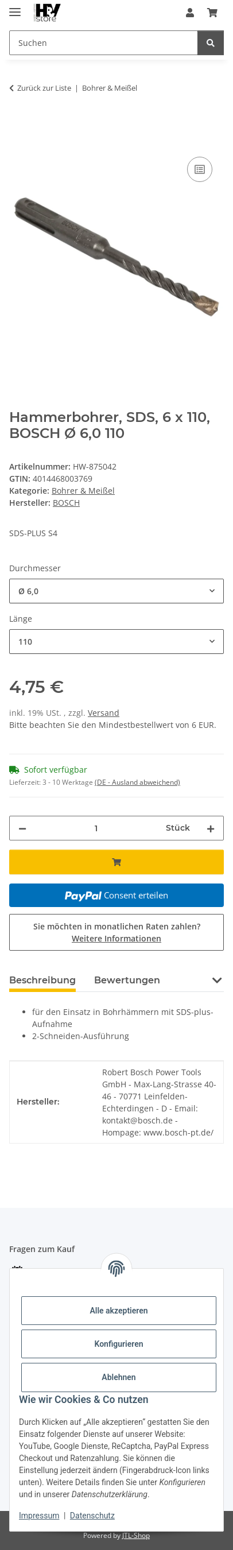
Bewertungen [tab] (127, 980)
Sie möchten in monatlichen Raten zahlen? (116, 932)
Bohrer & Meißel (83, 490)
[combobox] (116, 591)
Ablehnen (118, 1377)
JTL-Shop (136, 1535)
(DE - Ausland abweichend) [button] (137, 782)
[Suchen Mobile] (103, 42)
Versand (103, 712)
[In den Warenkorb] (18, 124)
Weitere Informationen (116, 938)
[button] (190, 12)
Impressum (39, 1515)
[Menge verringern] (22, 828)
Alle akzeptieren (118, 1310)
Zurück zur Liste (44, 88)
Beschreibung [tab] (42, 980)
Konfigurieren (118, 1343)
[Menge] (96, 828)
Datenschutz (92, 1515)
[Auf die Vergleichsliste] (199, 169)
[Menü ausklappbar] (15, 7)
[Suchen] (210, 42)
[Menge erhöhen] (210, 828)
